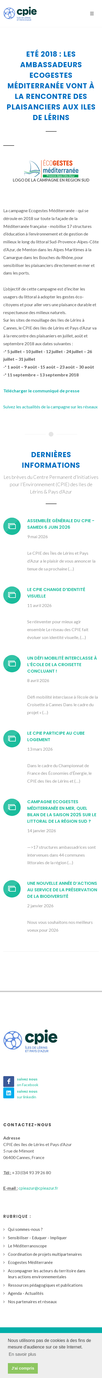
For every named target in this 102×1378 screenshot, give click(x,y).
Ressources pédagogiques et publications (45, 1285)
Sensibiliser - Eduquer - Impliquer (37, 1237)
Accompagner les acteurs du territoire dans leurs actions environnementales (46, 1273)
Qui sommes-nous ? (25, 1229)
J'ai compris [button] (22, 1368)
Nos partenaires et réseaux (32, 1301)
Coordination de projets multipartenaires (45, 1254)
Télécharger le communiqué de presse (41, 390)
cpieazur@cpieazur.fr (38, 1187)
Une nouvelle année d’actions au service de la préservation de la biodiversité (62, 889)
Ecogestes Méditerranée (30, 1262)
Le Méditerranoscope (27, 1245)
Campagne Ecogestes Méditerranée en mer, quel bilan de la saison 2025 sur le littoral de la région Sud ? (61, 811)
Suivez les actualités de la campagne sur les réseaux (50, 406)
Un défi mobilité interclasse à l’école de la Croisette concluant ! (62, 664)
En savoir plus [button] (22, 1354)
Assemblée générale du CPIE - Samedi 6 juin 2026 (60, 524)
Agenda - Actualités (26, 1293)
